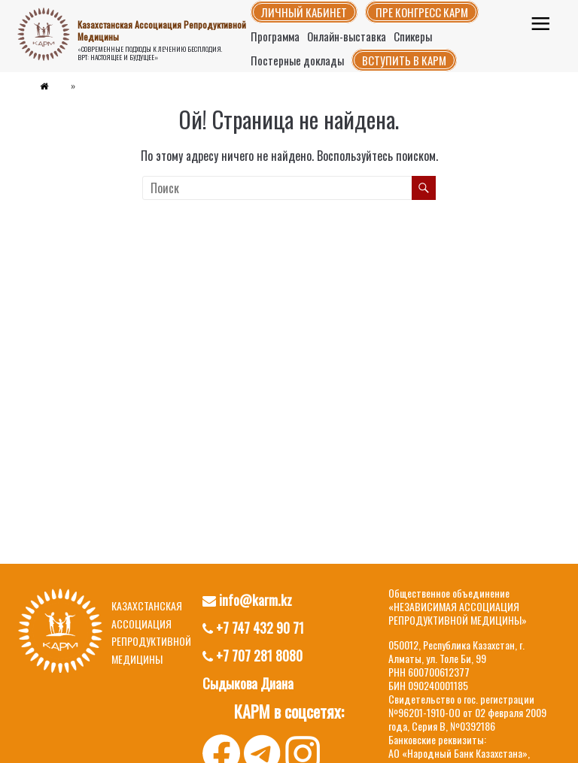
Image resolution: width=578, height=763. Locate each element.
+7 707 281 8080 (252, 655)
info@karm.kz (247, 600)
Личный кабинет (304, 12)
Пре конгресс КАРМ (422, 12)
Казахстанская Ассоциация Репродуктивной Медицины (162, 30)
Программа (275, 36)
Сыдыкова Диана (248, 683)
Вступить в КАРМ (404, 60)
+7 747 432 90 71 (253, 627)
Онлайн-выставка (346, 36)
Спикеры (413, 36)
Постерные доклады (297, 60)
